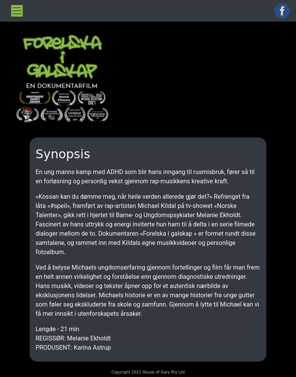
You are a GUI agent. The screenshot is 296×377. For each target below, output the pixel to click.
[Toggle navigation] (17, 10)
